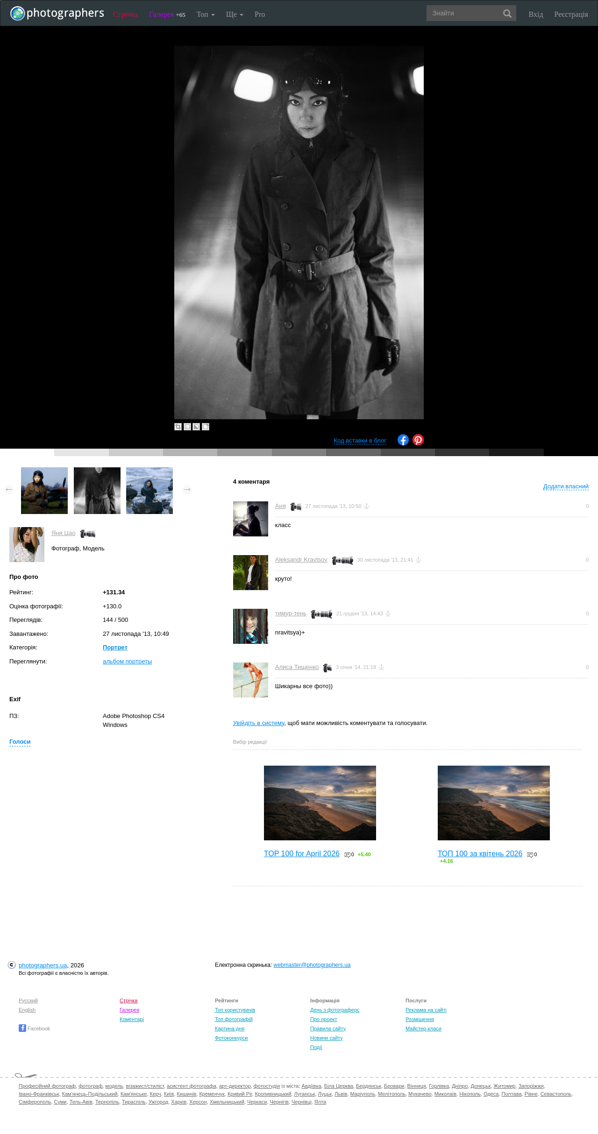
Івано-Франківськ (39, 1094)
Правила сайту (328, 1028)
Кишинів (186, 1094)
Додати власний (566, 486)
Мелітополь (392, 1094)
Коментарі (132, 1019)
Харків (178, 1102)
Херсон (197, 1102)
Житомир (504, 1086)
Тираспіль (134, 1102)
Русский (28, 1000)
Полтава (511, 1094)
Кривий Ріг (240, 1094)
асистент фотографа (191, 1086)
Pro (260, 14)
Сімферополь (35, 1102)
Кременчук (211, 1094)
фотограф (90, 1086)
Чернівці (302, 1102)
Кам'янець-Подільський (90, 1094)
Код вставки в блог (360, 440)
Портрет (115, 647)
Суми (60, 1102)
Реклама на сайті (426, 1010)
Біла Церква (338, 1086)
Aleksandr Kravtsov (301, 559)
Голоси (19, 741)
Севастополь (556, 1094)
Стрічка (125, 14)
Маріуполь (362, 1094)
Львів (341, 1094)
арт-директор (235, 1086)
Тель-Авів (81, 1102)
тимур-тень (290, 613)
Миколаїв (445, 1094)
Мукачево (419, 1094)
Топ (206, 14)
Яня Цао (63, 532)
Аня (280, 505)
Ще (234, 14)
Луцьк (325, 1094)
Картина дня (229, 1028)
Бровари (394, 1086)
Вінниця (416, 1086)
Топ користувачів (235, 1010)
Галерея (167, 14)
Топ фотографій (234, 1019)
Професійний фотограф (47, 1086)
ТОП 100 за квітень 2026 (480, 854)
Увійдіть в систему (259, 722)
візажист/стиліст (145, 1086)
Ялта (320, 1102)
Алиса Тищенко (297, 666)
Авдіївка (311, 1086)
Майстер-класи (423, 1028)
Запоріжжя (531, 1086)
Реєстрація (571, 14)
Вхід (536, 14)
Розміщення (420, 1019)
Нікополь (469, 1094)
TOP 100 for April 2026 (302, 854)
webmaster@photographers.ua (312, 965)
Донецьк (480, 1086)
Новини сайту (326, 1038)
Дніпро (460, 1086)
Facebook (34, 1028)
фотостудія (267, 1086)
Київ (169, 1094)
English (27, 1010)
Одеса (491, 1094)
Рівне (531, 1094)
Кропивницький (273, 1094)
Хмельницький (227, 1102)
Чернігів (279, 1102)
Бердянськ (368, 1086)
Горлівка (439, 1086)
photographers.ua (43, 965)
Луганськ (304, 1094)
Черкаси (257, 1102)
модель (114, 1086)
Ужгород (158, 1102)
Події (316, 1047)
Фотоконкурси (231, 1038)
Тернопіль (107, 1102)
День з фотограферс (335, 1010)
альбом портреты (127, 661)
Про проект (323, 1019)
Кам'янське (134, 1094)
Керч (155, 1094)
